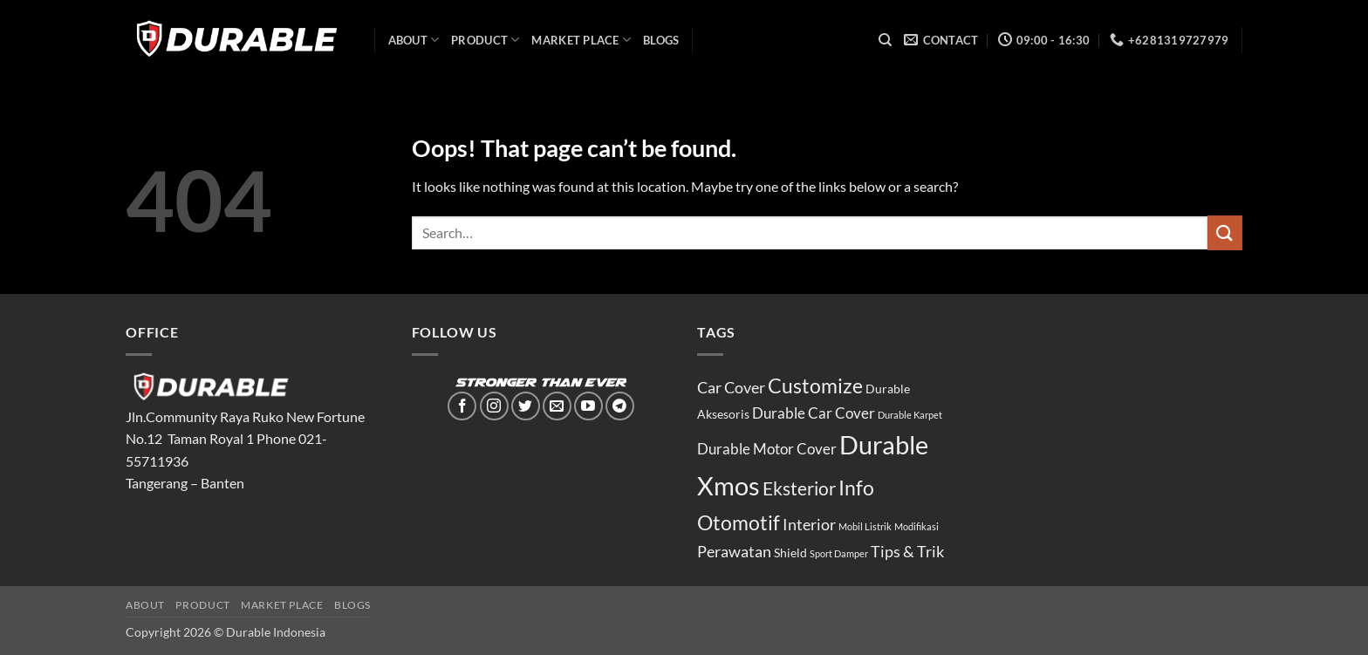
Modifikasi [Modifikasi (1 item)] (916, 526)
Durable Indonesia (275, 631)
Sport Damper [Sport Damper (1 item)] (839, 553)
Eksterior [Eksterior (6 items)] (799, 488)
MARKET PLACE (581, 39)
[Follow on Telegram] (619, 406)
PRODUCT (485, 39)
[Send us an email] (557, 406)
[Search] (885, 40)
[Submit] (1224, 232)
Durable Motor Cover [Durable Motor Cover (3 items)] (767, 449)
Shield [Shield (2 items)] (790, 552)
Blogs (661, 40)
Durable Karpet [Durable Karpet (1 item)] (910, 414)
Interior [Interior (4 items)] (809, 524)
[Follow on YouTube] (588, 406)
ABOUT (414, 39)
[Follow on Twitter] (525, 406)
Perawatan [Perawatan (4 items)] (734, 551)
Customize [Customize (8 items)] (815, 385)
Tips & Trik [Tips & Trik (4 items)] (907, 551)
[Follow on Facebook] (462, 406)
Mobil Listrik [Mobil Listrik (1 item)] (865, 526)
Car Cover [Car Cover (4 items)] (731, 387)
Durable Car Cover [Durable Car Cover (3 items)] (813, 413)
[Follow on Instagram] (494, 406)
